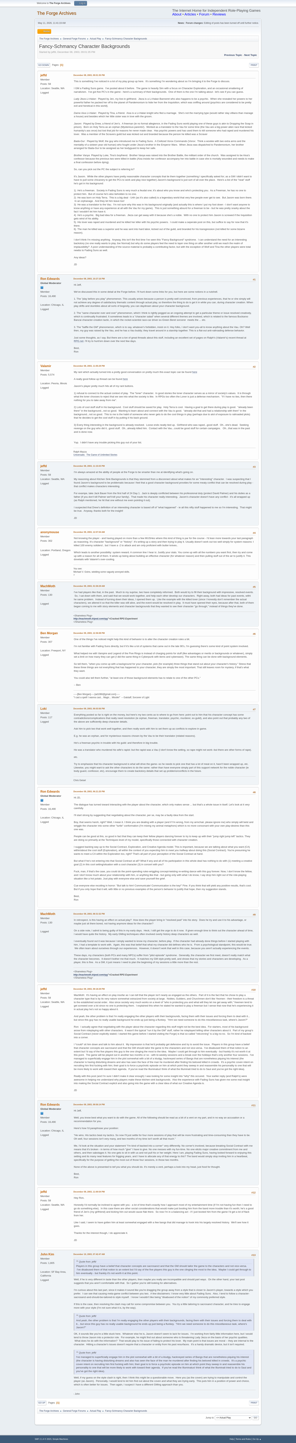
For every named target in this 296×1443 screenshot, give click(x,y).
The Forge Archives (56, 13)
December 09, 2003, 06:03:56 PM (89, 708)
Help (232, 1439)
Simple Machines (60, 1439)
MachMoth (47, 586)
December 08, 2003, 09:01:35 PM (89, 75)
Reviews (219, 14)
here (194, 372)
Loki (43, 708)
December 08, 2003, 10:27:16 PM (89, 279)
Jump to (210, 1417)
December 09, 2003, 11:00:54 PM (89, 1192)
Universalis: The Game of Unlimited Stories (95, 454)
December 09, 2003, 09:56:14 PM (89, 1104)
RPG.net (78, 341)
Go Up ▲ (257, 1439)
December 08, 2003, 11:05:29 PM (89, 366)
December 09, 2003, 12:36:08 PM (89, 633)
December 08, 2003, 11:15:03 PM (89, 466)
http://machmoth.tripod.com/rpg (90, 618)
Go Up (41, 1403)
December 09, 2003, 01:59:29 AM (89, 586)
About (176, 14)
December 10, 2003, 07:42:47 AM (89, 1254)
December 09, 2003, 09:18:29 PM (89, 989)
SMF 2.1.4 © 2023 (43, 1439)
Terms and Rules (243, 1439)
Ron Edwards (50, 278)
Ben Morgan (49, 633)
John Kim (47, 1254)
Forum (204, 14)
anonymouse (49, 532)
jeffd (43, 75)
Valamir (45, 366)
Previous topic (233, 55)
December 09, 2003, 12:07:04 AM (89, 532)
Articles (190, 14)
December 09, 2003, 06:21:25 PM (89, 791)
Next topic (250, 55)
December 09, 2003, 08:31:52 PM (89, 914)
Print (254, 65)
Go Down (43, 65)
